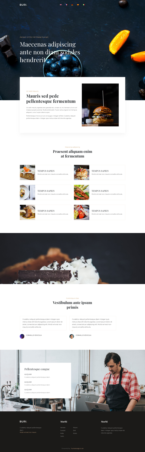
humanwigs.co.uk (77, 448)
